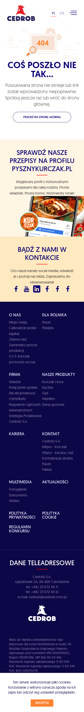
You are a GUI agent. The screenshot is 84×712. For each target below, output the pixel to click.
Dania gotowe (53, 404)
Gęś (45, 393)
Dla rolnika (54, 314)
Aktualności (55, 481)
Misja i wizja (18, 322)
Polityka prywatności (22, 515)
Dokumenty (18, 495)
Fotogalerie (18, 489)
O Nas (15, 314)
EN (62, 13)
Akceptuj (42, 703)
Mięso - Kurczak (54, 446)
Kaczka (47, 387)
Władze (15, 381)
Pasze (46, 322)
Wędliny (48, 398)
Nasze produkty (58, 374)
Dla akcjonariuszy (22, 393)
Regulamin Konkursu (20, 528)
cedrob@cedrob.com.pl (48, 597)
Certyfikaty (17, 398)
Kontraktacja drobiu (57, 458)
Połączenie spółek (23, 387)
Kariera (16, 433)
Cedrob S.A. (51, 441)
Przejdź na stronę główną (42, 117)
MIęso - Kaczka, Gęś (57, 452)
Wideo (14, 500)
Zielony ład (17, 339)
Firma (14, 374)
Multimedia (20, 481)
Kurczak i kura (52, 381)
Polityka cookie (51, 515)
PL (53, 13)
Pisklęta (48, 328)
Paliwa (47, 469)
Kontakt (51, 433)
